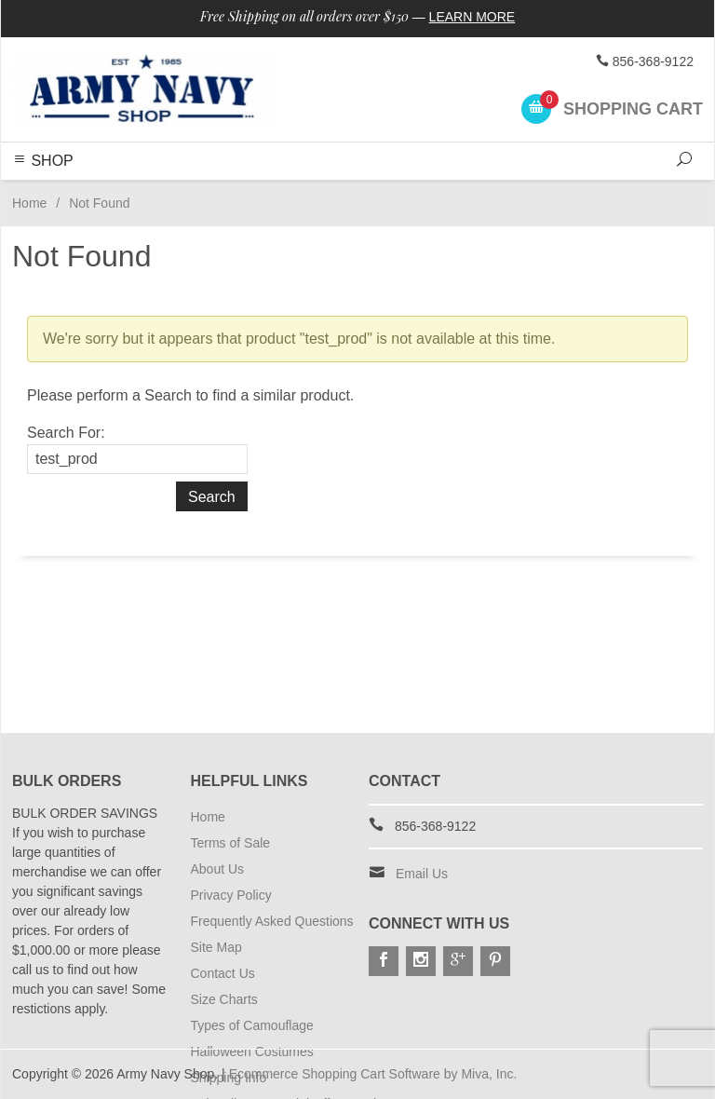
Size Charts (224, 999)
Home (29, 203)
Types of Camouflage (252, 1025)
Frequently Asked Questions (272, 921)
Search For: (66, 433)
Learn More (472, 16)
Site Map (216, 947)
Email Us (422, 873)
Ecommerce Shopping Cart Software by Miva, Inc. (373, 1073)
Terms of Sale (231, 842)
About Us (218, 869)
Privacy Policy (231, 895)
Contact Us (223, 973)
